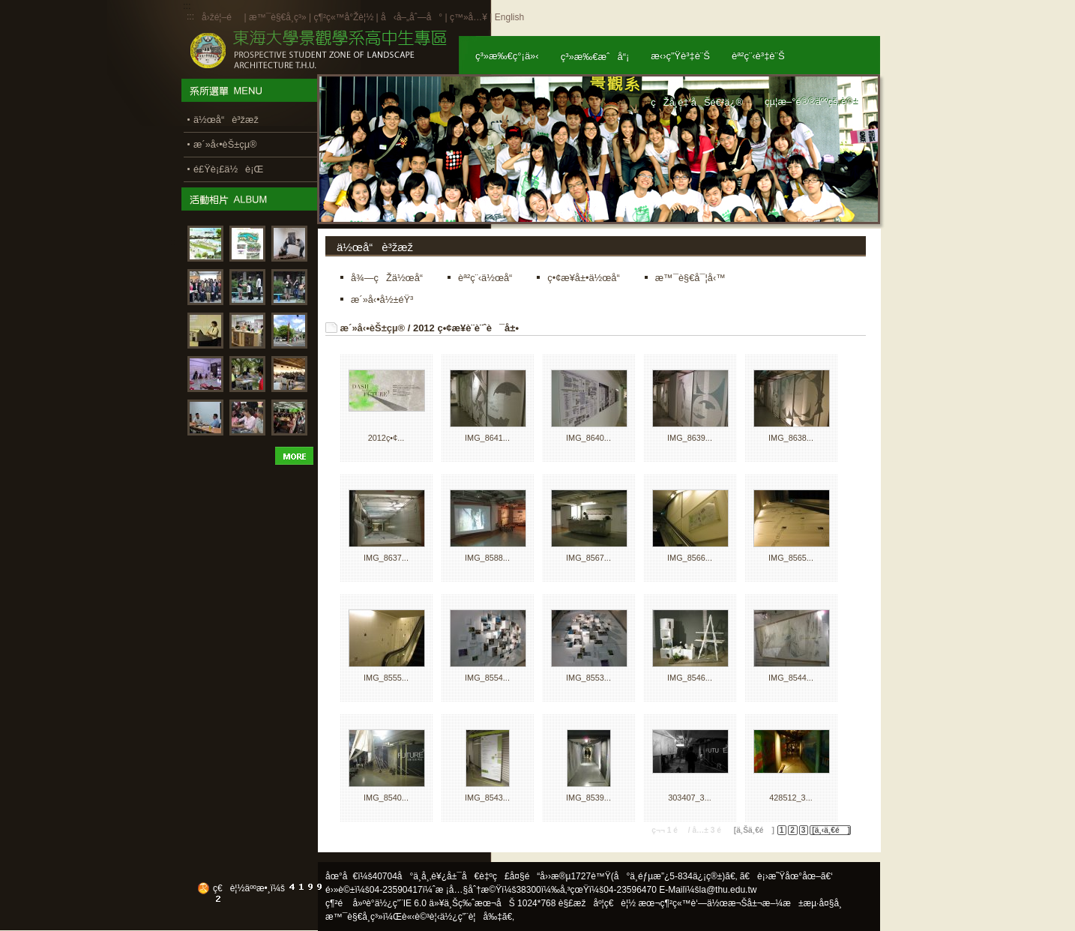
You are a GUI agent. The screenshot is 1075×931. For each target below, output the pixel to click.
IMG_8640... (588, 437)
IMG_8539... (588, 797)
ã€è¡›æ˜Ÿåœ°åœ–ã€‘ (786, 876)
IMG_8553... (588, 677)
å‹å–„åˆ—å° (411, 17)
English (509, 17)
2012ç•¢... (386, 437)
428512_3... (790, 797)
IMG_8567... (588, 557)
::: (190, 16)
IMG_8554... (487, 677)
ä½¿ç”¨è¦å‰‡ (471, 917)
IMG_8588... (487, 557)
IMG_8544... (790, 677)
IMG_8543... (487, 797)
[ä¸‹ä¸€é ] (831, 830)
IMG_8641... (487, 437)
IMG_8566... (689, 557)
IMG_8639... (689, 437)
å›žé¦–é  (221, 17)
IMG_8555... (386, 677)
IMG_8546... (689, 677)
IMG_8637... (386, 557)
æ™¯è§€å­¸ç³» (279, 17)
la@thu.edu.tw (728, 890)
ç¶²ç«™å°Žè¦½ (343, 17)
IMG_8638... (790, 437)
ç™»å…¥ (468, 17)
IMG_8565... (790, 557)
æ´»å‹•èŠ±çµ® (373, 328)
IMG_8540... (386, 797)
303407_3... (689, 797)
